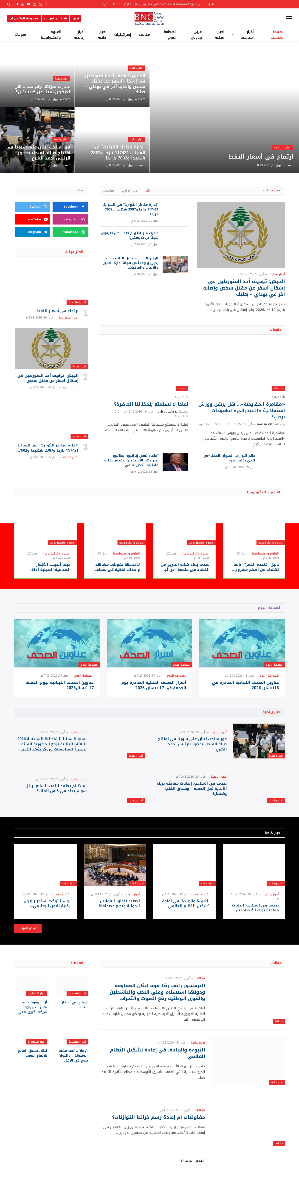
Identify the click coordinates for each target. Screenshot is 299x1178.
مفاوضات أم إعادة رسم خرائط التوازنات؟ (158, 1117)
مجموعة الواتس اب (23, 18)
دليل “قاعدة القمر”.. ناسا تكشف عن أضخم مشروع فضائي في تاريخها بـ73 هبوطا (256, 567)
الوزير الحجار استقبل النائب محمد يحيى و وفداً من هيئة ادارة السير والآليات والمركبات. (130, 263)
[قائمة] (289, 18)
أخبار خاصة (102, 35)
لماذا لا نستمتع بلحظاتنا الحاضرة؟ (151, 404)
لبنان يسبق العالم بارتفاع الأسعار (32, 1053)
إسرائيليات (122, 34)
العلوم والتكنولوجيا (51, 35)
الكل (147, 190)
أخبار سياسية (247, 35)
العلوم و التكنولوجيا (264, 492)
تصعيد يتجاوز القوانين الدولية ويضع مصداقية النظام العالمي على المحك (116, 904)
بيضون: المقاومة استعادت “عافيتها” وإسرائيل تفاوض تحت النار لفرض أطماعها (147, 4)
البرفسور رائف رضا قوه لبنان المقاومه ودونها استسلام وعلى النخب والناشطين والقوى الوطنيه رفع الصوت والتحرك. (157, 992)
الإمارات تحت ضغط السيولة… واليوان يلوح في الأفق (73, 1055)
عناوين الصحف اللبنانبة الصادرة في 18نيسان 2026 (245, 685)
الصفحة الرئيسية (278, 35)
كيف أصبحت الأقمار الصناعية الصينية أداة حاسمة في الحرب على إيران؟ (51, 567)
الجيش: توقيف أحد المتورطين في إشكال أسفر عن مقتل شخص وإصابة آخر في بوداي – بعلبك (115, 84)
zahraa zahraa (168, 411)
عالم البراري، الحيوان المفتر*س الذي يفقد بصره (229, 458)
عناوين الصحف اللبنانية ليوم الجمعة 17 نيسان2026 (59, 685)
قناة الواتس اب (55, 18)
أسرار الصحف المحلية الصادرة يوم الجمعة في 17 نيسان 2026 (153, 685)
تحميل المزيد (192, 1160)
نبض (76, 18)
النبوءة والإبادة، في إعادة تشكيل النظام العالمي (186, 904)
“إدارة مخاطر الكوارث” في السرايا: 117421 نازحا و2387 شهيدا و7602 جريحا (118, 153)
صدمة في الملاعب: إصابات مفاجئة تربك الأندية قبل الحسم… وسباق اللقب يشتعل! (192, 788)
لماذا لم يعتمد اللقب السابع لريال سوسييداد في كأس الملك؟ (56, 788)
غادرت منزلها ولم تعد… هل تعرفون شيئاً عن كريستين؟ (42, 89)
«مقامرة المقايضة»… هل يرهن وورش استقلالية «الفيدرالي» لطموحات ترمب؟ (241, 410)
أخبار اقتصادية (283, 147)
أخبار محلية (219, 35)
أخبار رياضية (79, 35)
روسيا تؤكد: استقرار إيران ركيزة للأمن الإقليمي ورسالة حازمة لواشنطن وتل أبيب (47, 904)
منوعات (20, 34)
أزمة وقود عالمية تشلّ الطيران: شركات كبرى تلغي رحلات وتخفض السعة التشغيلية (32, 1007)
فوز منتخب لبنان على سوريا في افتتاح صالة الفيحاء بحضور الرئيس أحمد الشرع (38, 153)
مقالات (144, 34)
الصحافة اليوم (170, 35)
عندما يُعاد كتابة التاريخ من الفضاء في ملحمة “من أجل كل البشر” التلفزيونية (185, 567)
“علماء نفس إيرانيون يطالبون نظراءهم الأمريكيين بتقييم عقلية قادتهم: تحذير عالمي (131, 460)
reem (289, 165)
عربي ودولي (196, 35)
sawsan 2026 (265, 424)
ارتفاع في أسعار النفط (261, 156)
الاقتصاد (78, 963)
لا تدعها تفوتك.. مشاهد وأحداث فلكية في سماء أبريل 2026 (117, 567)
